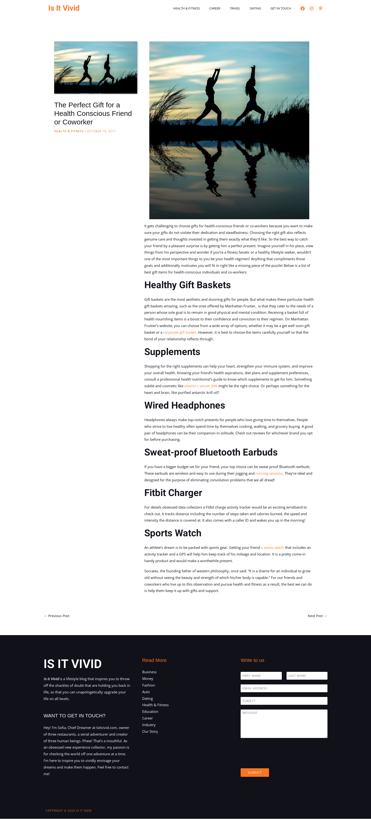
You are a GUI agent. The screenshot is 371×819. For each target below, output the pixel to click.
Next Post (317, 616)
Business (149, 672)
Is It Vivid (64, 8)
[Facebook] (302, 8)
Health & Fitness (201, 8)
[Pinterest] (320, 8)
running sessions (269, 473)
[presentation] (277, 761)
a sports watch (272, 547)
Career (226, 8)
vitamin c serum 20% (201, 385)
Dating (260, 8)
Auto (146, 692)
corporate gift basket (179, 332)
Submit (255, 773)
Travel (243, 8)
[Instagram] (311, 8)
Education (150, 712)
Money (147, 679)
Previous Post (57, 616)
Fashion (148, 685)
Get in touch (282, 8)
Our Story (150, 731)
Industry (149, 725)
